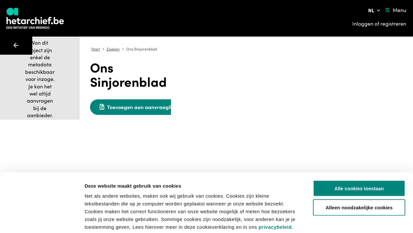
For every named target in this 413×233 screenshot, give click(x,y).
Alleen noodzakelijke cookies (359, 174)
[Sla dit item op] (288, 93)
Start (188, 49)
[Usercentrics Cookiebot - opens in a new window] (42, 220)
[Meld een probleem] (306, 93)
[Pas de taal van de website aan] (375, 10)
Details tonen (348, 220)
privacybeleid (274, 194)
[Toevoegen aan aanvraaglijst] (230, 93)
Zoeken (206, 49)
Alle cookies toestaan (359, 155)
